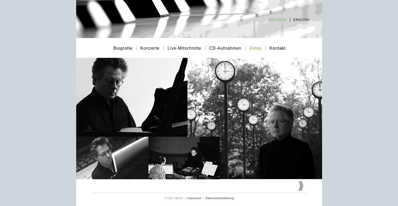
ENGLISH (301, 20)
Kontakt (277, 48)
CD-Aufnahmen (226, 48)
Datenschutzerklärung (219, 198)
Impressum (194, 198)
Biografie (123, 48)
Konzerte (150, 48)
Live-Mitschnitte (185, 48)
